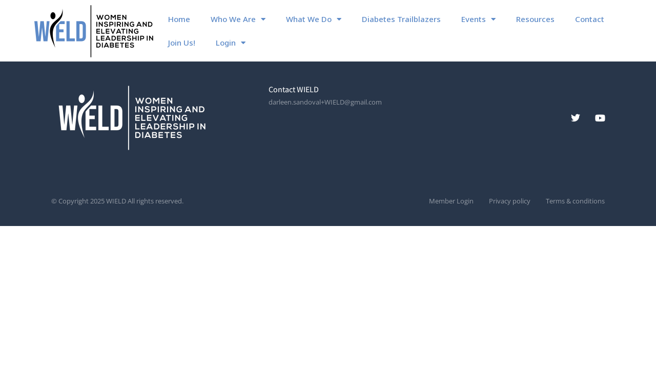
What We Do (313, 19)
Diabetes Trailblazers (401, 19)
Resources (535, 19)
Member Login (451, 201)
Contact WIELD (294, 89)
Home (179, 19)
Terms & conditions (575, 201)
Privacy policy (509, 201)
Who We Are (238, 19)
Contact (589, 19)
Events (478, 19)
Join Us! (181, 42)
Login (230, 43)
